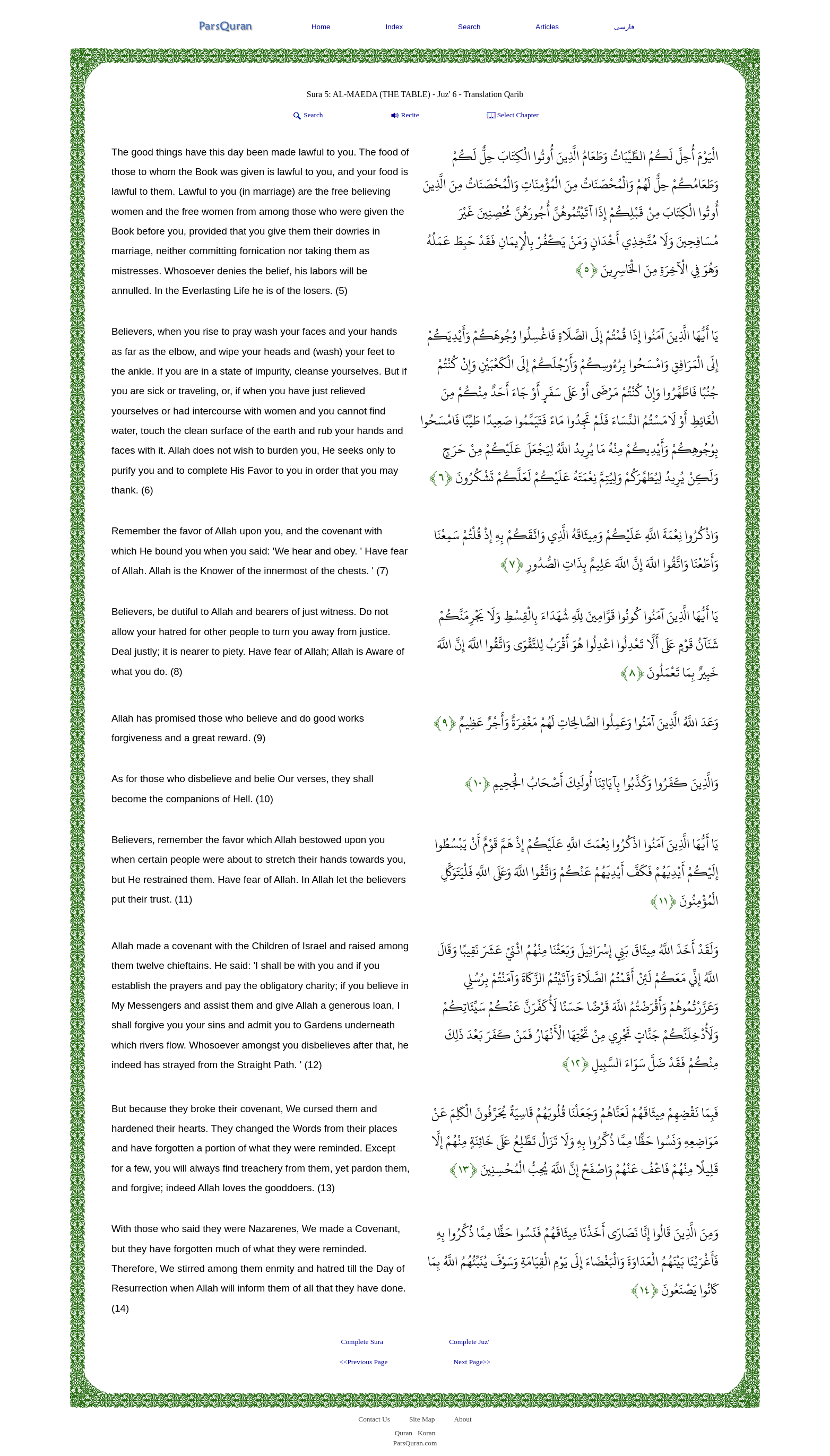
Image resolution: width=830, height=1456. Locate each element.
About (462, 1419)
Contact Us (374, 1419)
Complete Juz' (469, 1342)
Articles (547, 27)
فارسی (624, 27)
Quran (403, 1433)
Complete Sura (362, 1342)
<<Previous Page (363, 1362)
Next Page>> (471, 1362)
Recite (404, 115)
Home (321, 27)
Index (394, 27)
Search (469, 27)
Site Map (422, 1419)
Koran (426, 1433)
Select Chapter (512, 115)
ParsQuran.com (415, 1443)
